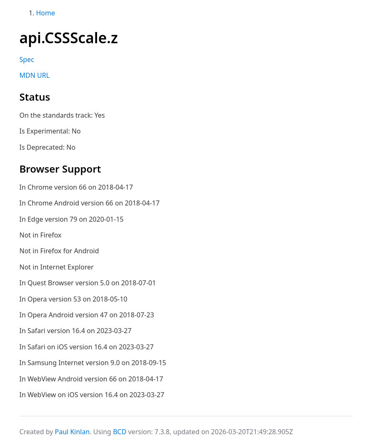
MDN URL (35, 75)
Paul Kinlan (72, 431)
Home (45, 12)
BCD (119, 431)
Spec (27, 59)
